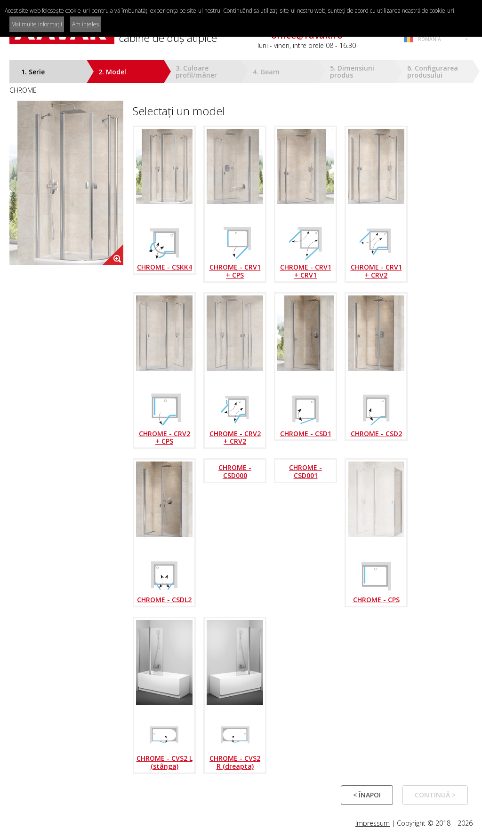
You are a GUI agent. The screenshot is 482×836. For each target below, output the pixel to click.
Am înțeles (85, 24)
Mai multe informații (36, 24)
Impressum (372, 823)
